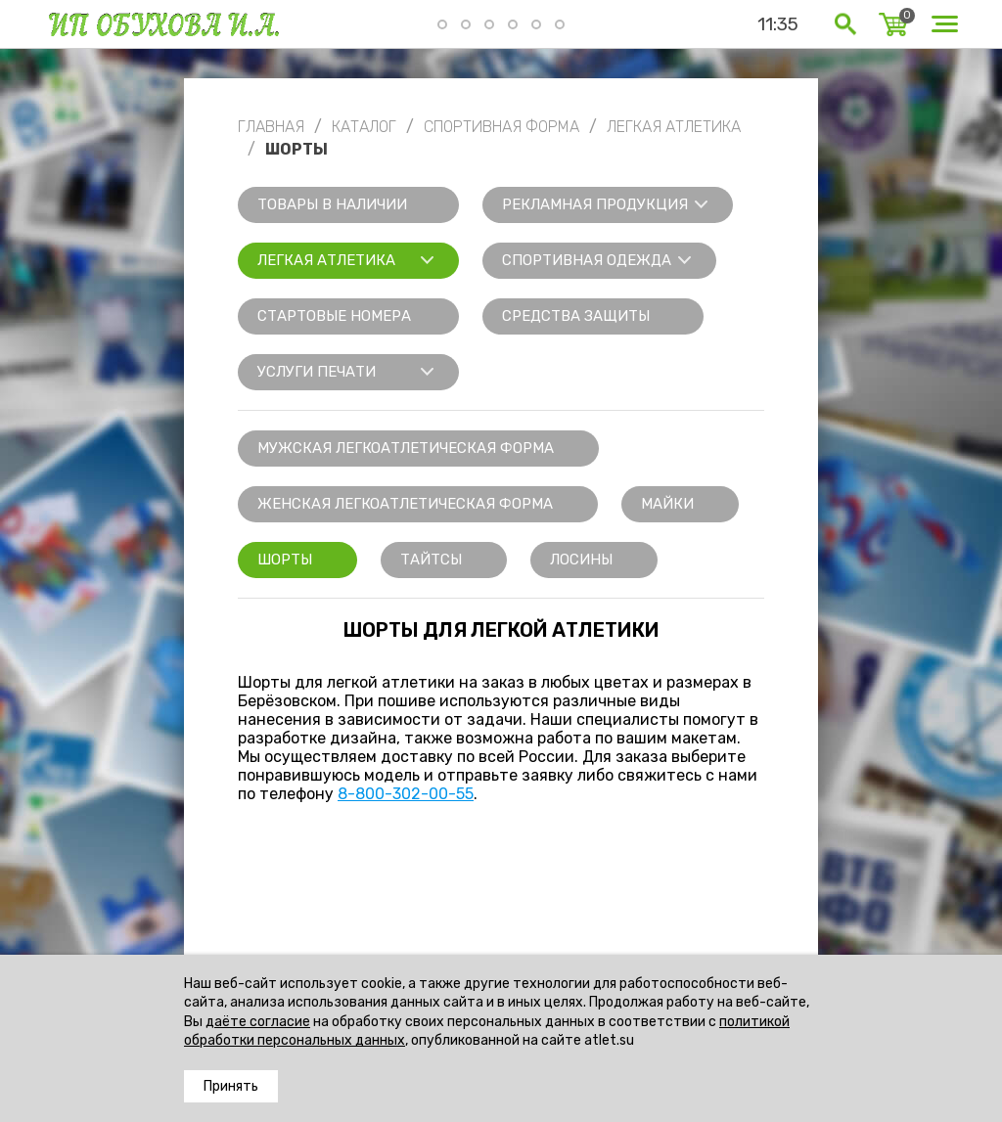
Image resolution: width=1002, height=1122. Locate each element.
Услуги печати (316, 372)
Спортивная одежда (586, 260)
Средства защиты (576, 316)
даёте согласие (257, 1021)
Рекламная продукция (595, 204)
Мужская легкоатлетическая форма (405, 448)
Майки (667, 504)
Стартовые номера (334, 316)
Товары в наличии (332, 204)
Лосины (581, 559)
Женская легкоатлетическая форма (405, 504)
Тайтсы (431, 559)
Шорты (284, 559)
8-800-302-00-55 (406, 794)
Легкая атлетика (326, 260)
